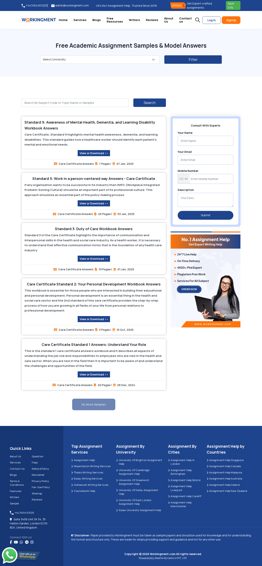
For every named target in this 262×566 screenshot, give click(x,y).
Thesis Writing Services (87, 472)
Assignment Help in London (181, 462)
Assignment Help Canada (224, 466)
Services (80, 20)
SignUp (231, 20)
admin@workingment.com (70, 6)
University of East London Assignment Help (133, 502)
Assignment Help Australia (224, 478)
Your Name (185, 133)
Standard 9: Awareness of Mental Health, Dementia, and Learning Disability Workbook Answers (90, 125)
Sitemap (37, 493)
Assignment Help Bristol (184, 480)
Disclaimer (38, 475)
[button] (198, 20)
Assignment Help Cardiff (184, 496)
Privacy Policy (40, 481)
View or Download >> (94, 153)
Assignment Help (83, 460)
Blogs (96, 20)
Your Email (185, 152)
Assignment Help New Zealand (227, 491)
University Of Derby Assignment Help (137, 492)
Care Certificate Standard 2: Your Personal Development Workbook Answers (94, 284)
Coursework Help (83, 491)
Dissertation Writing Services (91, 466)
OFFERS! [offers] (178, 5)
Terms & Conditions (17, 483)
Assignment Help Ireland (223, 485)
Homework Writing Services (89, 485)
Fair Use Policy (41, 487)
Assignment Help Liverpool (180, 488)
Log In (211, 20)
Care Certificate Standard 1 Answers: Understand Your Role (94, 344)
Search (150, 102)
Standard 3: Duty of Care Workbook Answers (94, 228)
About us (15, 456)
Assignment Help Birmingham (180, 472)
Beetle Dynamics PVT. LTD (171, 558)
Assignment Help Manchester (180, 504)
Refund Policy (40, 468)
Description (186, 190)
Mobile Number (188, 171)
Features (15, 491)
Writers (134, 20)
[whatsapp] (21, 542)
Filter (193, 59)
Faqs (35, 462)
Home (63, 20)
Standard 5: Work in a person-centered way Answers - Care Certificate (93, 178)
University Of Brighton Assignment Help (139, 462)
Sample (14, 503)
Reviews (152, 20)
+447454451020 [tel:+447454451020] (34, 6)
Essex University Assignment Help (138, 510)
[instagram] (32, 542)
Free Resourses (115, 20)
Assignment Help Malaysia (224, 472)
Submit (205, 215)
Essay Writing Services (86, 478)
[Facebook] (11, 542)
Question (38, 456)
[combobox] (184, 179)
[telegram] (26, 542)
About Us (168, 20)
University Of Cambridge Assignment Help (132, 472)
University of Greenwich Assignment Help (132, 482)
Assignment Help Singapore (225, 460)
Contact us (185, 20)
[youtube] (16, 542)
